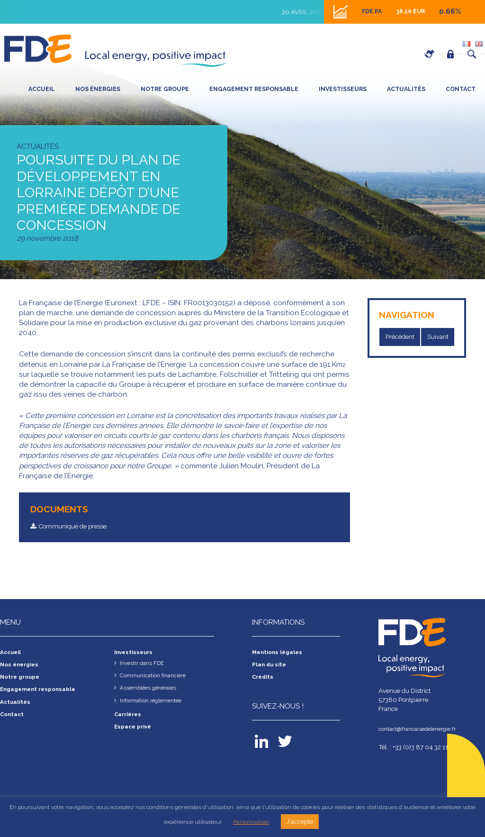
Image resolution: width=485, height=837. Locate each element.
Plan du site (271, 665)
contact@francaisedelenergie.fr (422, 730)
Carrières (354, 54)
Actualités (406, 88)
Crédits (264, 678)
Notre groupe (165, 88)
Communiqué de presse (79, 526)
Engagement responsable (253, 88)
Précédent (402, 337)
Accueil (41, 88)
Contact (461, 88)
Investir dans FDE (144, 664)
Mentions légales (280, 653)
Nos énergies (97, 88)
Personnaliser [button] (251, 822)
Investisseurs (343, 88)
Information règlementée (155, 701)
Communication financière (158, 676)
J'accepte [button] (300, 821)
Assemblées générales (152, 688)
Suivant (442, 337)
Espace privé (407, 54)
